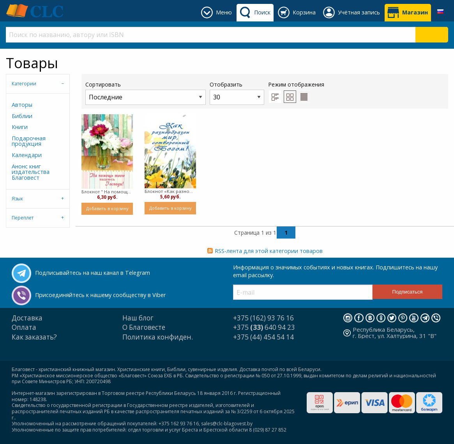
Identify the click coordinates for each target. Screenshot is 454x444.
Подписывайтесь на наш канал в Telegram (92, 272)
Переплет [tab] (23, 217)
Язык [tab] (17, 198)
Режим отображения (296, 84)
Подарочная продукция (29, 140)
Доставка (27, 317)
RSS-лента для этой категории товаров (269, 251)
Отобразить (237, 92)
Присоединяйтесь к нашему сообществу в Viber (100, 295)
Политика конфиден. (157, 337)
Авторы (22, 104)
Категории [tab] (24, 83)
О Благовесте (143, 327)
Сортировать (145, 92)
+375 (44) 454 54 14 (263, 337)
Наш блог (138, 317)
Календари (27, 155)
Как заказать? (34, 337)
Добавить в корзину (107, 208)
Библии (22, 116)
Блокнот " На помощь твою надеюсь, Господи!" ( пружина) (107, 192)
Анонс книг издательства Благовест (30, 172)
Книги (20, 127)
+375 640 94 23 (264, 327)
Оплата (24, 327)
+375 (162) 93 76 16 (263, 317)
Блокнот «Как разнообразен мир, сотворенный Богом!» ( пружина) (170, 191)
